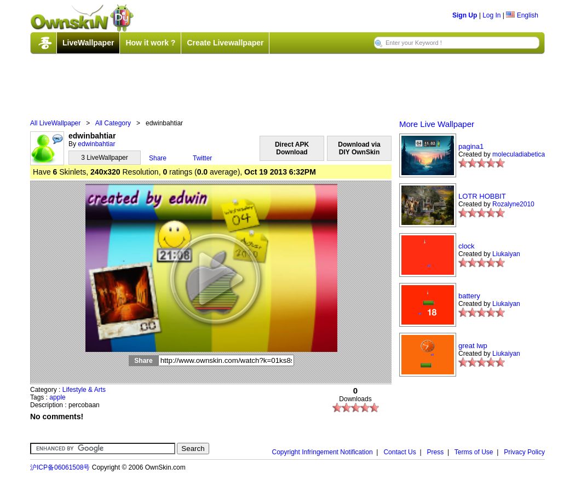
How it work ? (150, 42)
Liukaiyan (506, 254)
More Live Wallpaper (436, 124)
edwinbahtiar (96, 144)
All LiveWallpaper (55, 123)
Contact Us (399, 452)
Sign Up (464, 15)
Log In (491, 15)
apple (57, 397)
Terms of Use (474, 452)
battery (469, 296)
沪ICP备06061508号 (60, 467)
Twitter (202, 158)
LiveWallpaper (88, 42)
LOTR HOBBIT (482, 196)
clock (466, 246)
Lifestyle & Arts (84, 390)
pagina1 (471, 146)
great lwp (472, 346)
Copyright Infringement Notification (322, 452)
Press (435, 452)
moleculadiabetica (518, 154)
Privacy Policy (524, 452)
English (522, 15)
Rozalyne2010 (513, 204)
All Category (113, 123)
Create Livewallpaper (225, 42)
